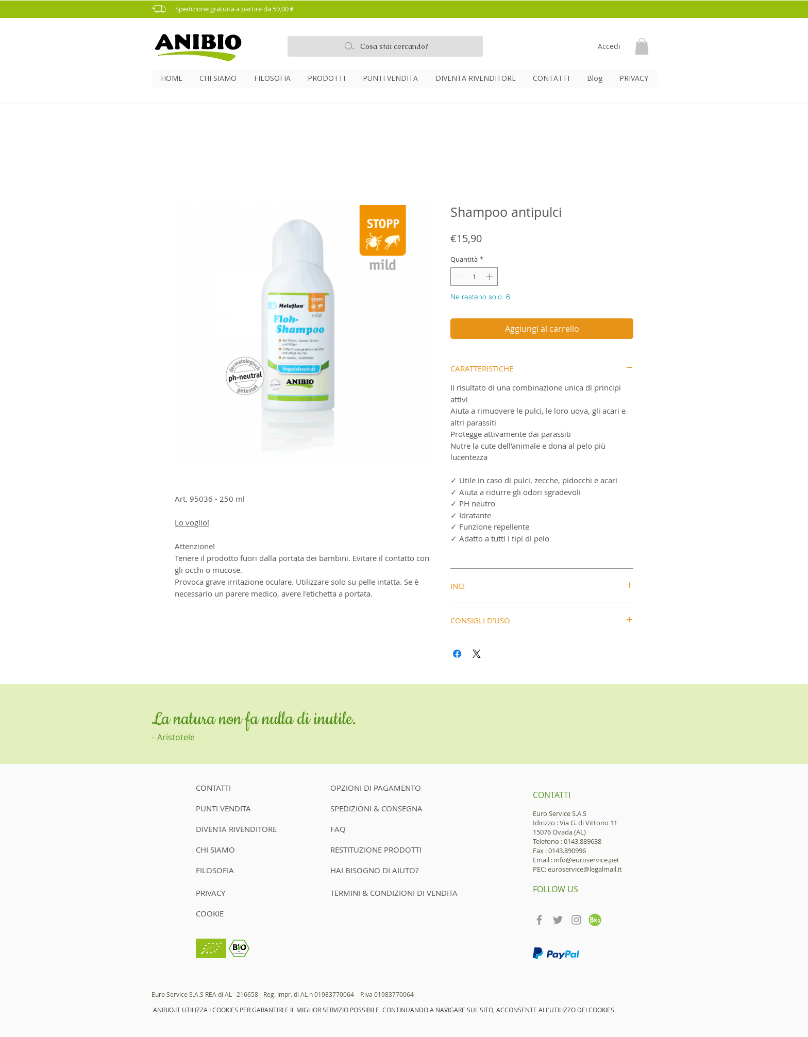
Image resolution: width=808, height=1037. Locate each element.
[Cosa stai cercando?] (385, 46)
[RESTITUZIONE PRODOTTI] (376, 850)
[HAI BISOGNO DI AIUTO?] (374, 870)
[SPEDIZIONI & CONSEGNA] (376, 808)
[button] (407, 9)
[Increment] (490, 276)
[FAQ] (338, 829)
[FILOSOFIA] (232, 870)
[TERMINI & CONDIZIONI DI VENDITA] (394, 893)
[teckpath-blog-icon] (594, 919)
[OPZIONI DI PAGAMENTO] (375, 788)
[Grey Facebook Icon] (539, 919)
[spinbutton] (474, 276)
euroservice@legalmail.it (585, 869)
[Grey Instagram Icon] (576, 919)
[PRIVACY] (212, 893)
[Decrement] (458, 276)
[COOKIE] (212, 914)
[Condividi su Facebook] (457, 654)
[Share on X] (476, 654)
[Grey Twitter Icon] (557, 919)
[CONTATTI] (232, 788)
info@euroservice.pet (586, 859)
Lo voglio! (192, 522)
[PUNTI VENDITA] (232, 808)
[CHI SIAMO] (232, 850)
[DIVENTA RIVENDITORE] (239, 829)
